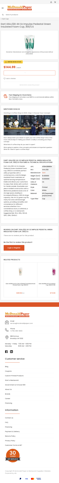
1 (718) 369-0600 (16, 331)
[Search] (29, 14)
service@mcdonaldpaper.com (21, 323)
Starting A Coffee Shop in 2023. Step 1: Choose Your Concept (27, 113)
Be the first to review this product (29, 85)
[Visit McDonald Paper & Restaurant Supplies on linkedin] (11, 351)
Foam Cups (5, 19)
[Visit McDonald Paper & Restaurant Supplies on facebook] (6, 351)
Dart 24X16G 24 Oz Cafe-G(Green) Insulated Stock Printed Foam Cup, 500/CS (20, 284)
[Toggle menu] (2, 8)
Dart (43, 173)
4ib (15, 473)
